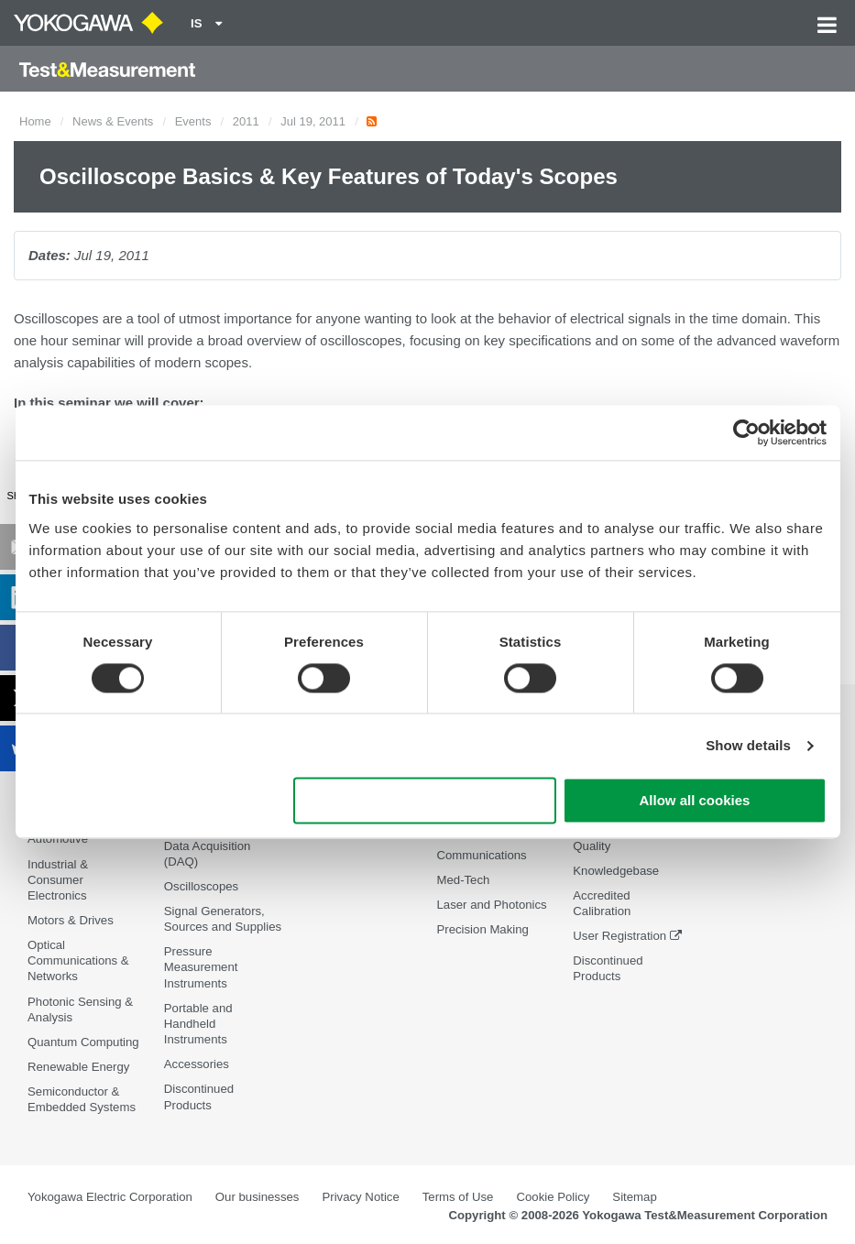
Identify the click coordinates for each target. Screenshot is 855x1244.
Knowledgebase (616, 871)
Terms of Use (458, 1197)
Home (35, 121)
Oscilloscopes (201, 886)
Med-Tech (462, 880)
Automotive (57, 839)
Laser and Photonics (491, 904)
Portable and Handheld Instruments (198, 1023)
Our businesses (257, 1197)
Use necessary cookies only (424, 801)
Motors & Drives (70, 920)
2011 (246, 121)
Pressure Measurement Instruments (201, 966)
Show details (748, 745)
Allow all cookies (695, 801)
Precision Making (482, 929)
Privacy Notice (360, 1197)
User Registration (619, 936)
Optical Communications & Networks (78, 960)
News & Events (112, 121)
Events (193, 121)
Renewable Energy (78, 1067)
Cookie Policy (552, 1197)
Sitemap (634, 1197)
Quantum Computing (83, 1042)
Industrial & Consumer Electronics (57, 879)
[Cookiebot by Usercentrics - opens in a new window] (746, 432)
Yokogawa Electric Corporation (109, 1197)
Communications (481, 855)
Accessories (196, 1064)
